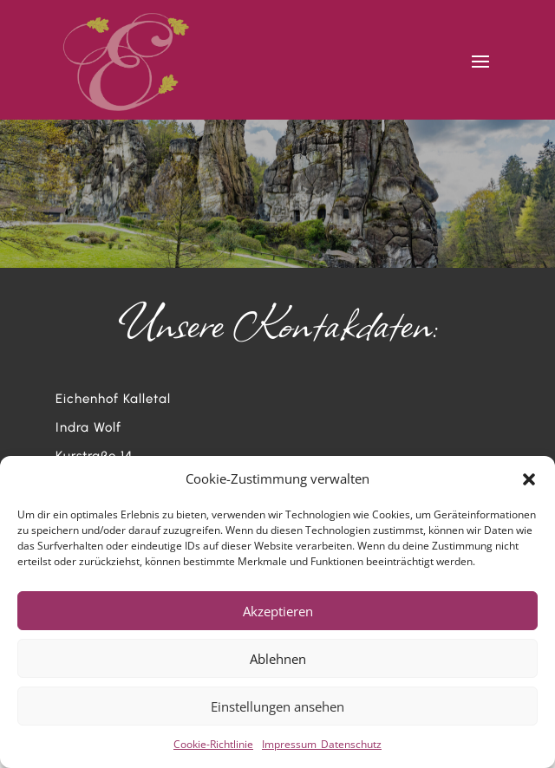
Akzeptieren (278, 611)
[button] (529, 479)
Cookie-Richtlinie (213, 744)
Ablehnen (278, 658)
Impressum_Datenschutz (322, 744)
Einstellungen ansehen (277, 706)
